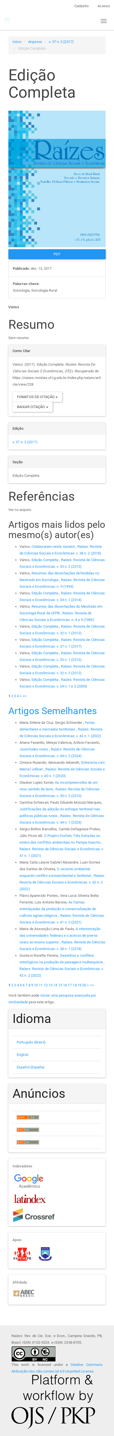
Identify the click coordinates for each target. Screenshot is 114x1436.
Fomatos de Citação (37, 397)
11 (41, 985)
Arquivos (35, 42)
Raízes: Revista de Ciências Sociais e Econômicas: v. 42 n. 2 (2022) (62, 882)
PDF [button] (57, 254)
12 (46, 985)
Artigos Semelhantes (52, 710)
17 (70, 985)
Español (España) (31, 1067)
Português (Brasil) (31, 1042)
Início (17, 42)
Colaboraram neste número (53, 546)
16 (65, 985)
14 (55, 985)
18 (74, 985)
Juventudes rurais (34, 749)
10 (36, 985)
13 (50, 985)
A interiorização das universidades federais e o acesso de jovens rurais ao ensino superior (60, 935)
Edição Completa (45, 560)
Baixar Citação (32, 407)
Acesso (104, 6)
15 (60, 985)
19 (79, 985)
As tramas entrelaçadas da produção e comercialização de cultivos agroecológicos (58, 909)
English (22, 1055)
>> (24, 696)
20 (84, 985)
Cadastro (81, 6)
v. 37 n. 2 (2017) (61, 42)
